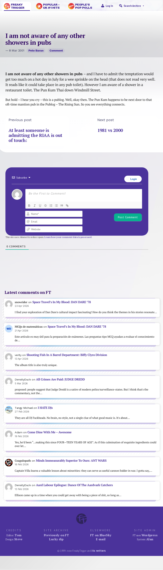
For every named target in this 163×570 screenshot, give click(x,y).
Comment (56, 50)
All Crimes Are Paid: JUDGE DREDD (60, 379)
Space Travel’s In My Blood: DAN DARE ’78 (61, 302)
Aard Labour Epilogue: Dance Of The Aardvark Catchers (74, 485)
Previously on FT (56, 535)
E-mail (101, 539)
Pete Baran (36, 50)
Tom (18, 535)
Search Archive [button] (134, 6)
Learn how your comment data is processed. (68, 237)
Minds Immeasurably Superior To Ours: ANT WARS (71, 461)
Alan (149, 539)
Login (133, 179)
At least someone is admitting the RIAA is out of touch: (35, 135)
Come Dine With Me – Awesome (49, 432)
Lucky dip (56, 539)
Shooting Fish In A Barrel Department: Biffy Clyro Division (67, 355)
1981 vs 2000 (110, 130)
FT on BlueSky (101, 535)
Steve (18, 539)
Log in (109, 6)
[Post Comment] (128, 217)
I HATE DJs (45, 408)
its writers (99, 550)
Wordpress (150, 535)
